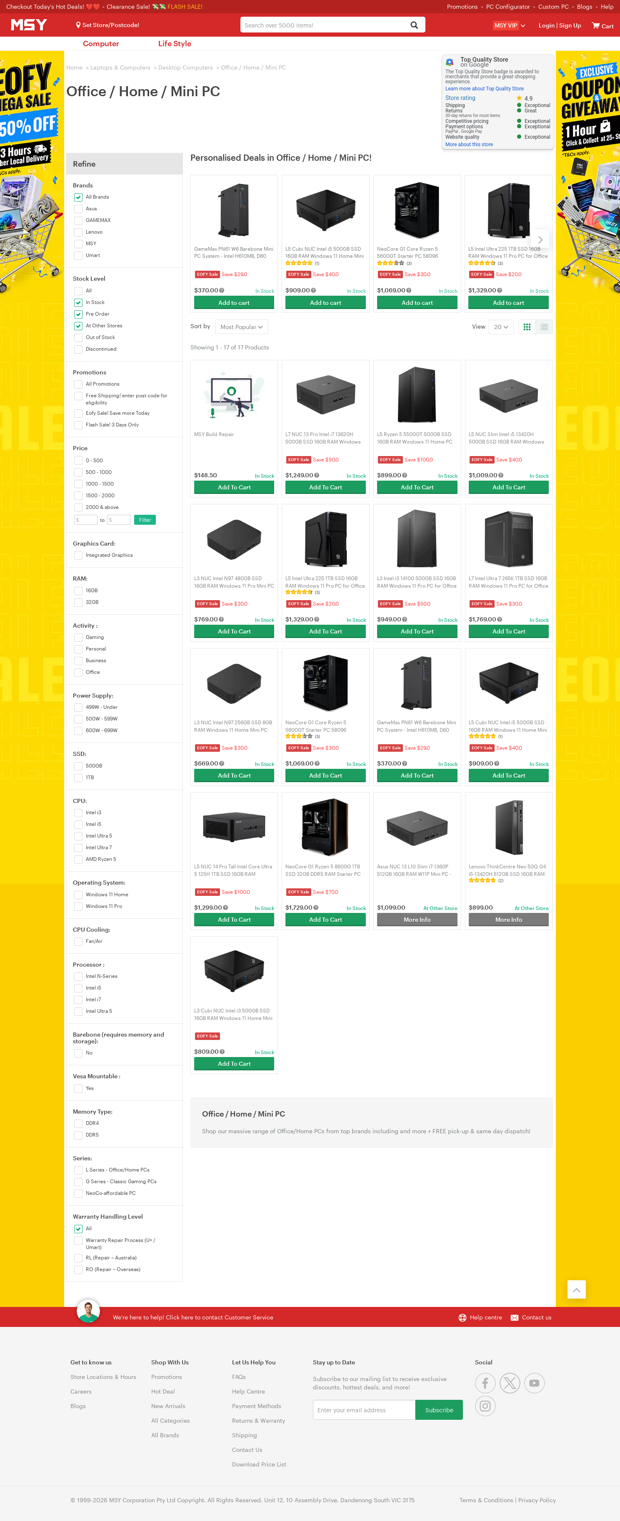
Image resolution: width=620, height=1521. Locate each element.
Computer (101, 43)
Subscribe (439, 1410)
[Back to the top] (577, 1289)
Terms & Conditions (486, 1500)
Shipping (244, 1435)
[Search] (414, 25)
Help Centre (248, 1391)
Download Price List (259, 1464)
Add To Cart (234, 487)
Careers (81, 1391)
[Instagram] (486, 1414)
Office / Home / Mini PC (253, 67)
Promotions (462, 6)
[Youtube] (535, 1391)
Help (607, 6)
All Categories (170, 1420)
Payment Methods (256, 1405)
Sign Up (569, 25)
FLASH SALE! (185, 6)
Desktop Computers (185, 67)
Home (74, 67)
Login (547, 25)
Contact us (537, 1317)
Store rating (460, 98)
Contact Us (247, 1449)
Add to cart (234, 302)
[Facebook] (487, 1391)
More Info (417, 919)
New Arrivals (168, 1405)
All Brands (165, 1435)
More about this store (469, 144)
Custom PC (553, 6)
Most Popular (241, 326)
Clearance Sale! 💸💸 (136, 6)
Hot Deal (163, 1391)
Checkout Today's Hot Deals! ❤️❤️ (54, 6)
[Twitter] (512, 1391)
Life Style (174, 43)
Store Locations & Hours (103, 1376)
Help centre (486, 1317)
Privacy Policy (537, 1500)
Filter (145, 519)
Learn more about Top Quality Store (484, 89)
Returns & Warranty (258, 1420)
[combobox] (332, 24)
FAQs (239, 1376)
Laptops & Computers (120, 67)
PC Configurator (508, 6)
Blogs (584, 6)
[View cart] (596, 25)
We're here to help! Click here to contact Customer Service (193, 1317)
